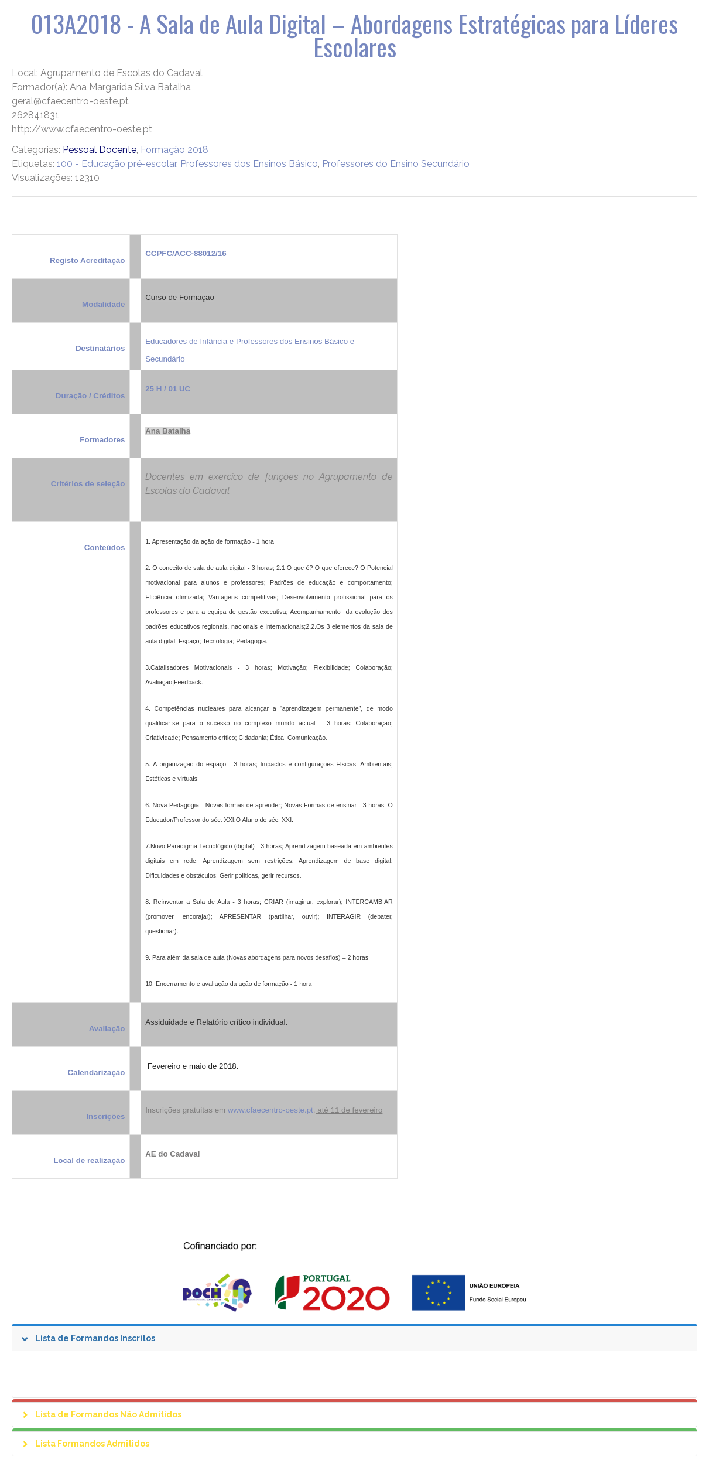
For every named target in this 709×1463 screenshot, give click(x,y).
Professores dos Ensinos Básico (249, 163)
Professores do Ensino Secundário (396, 163)
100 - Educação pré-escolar (116, 163)
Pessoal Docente (99, 149)
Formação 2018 (174, 149)
